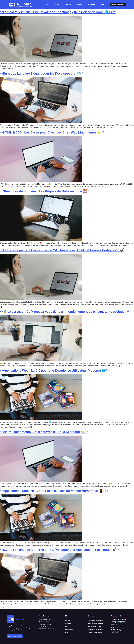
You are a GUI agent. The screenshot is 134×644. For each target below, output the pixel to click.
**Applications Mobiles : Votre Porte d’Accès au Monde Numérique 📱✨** (55, 491)
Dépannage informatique (95, 620)
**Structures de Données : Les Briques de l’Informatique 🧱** (45, 191)
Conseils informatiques (95, 632)
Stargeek (24, 3)
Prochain (4, 608)
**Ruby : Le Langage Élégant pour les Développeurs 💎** (41, 73)
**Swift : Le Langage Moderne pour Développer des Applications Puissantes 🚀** (59, 550)
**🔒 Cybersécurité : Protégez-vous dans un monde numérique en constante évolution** (64, 312)
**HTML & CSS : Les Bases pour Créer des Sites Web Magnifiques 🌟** (52, 132)
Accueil (46, 4)
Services (56, 4)
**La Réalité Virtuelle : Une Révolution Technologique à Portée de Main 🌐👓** (58, 12)
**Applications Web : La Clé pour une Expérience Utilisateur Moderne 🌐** (54, 370)
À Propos (68, 4)
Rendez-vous (91, 4)
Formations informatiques (96, 629)
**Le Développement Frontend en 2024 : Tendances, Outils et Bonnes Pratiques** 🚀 (62, 250)
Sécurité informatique (94, 626)
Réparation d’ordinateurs (95, 623)
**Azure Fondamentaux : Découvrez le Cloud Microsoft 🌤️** (44, 432)
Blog (102, 4)
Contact (79, 4)
